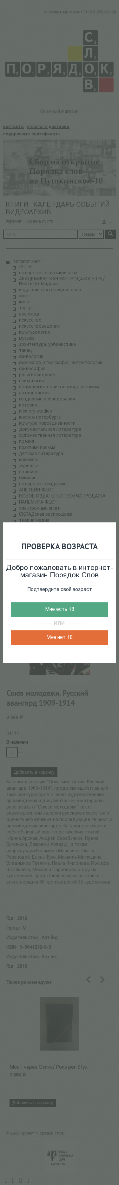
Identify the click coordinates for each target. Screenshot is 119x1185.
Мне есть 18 (59, 609)
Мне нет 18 (59, 637)
